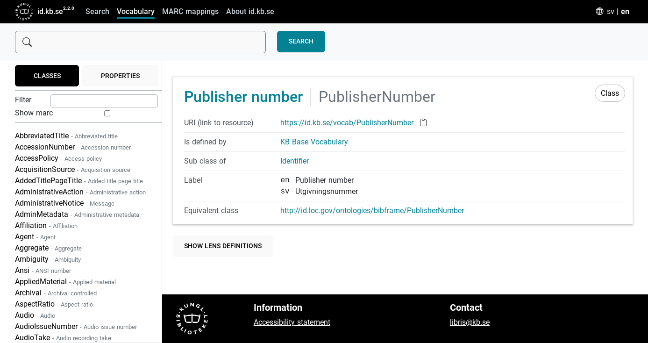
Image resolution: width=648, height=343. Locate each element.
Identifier (294, 161)
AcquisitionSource (72, 169)
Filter (23, 99)
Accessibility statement (292, 322)
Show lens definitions (223, 246)
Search (97, 11)
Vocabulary (136, 11)
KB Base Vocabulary (314, 141)
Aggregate (48, 247)
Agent (35, 236)
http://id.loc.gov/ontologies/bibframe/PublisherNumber (372, 210)
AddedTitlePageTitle (79, 180)
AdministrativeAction (80, 191)
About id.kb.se (250, 11)
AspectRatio (54, 304)
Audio (35, 315)
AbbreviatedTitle (66, 135)
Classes (47, 76)
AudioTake (63, 337)
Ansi (43, 270)
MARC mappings (190, 11)
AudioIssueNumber (76, 326)
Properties (120, 76)
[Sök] (140, 42)
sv (610, 11)
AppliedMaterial (65, 281)
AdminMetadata (77, 214)
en (625, 11)
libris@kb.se (470, 322)
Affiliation (46, 225)
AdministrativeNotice (64, 203)
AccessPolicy (58, 158)
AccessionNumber (73, 147)
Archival (56, 292)
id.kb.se (39, 11)
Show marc (34, 112)
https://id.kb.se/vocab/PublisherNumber (348, 122)
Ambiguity (48, 259)
